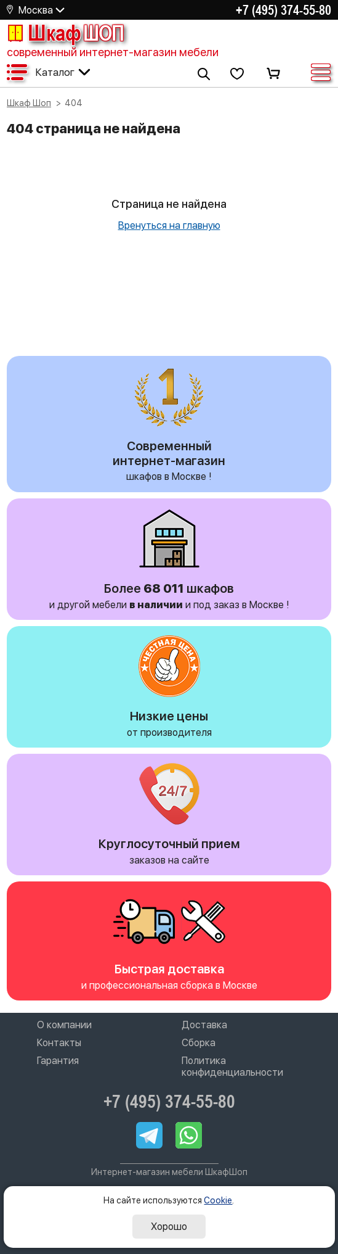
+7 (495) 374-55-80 (283, 10)
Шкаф (65, 33)
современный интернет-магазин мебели (113, 52)
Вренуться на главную (169, 225)
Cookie (218, 1200)
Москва (35, 10)
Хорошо (169, 1226)
